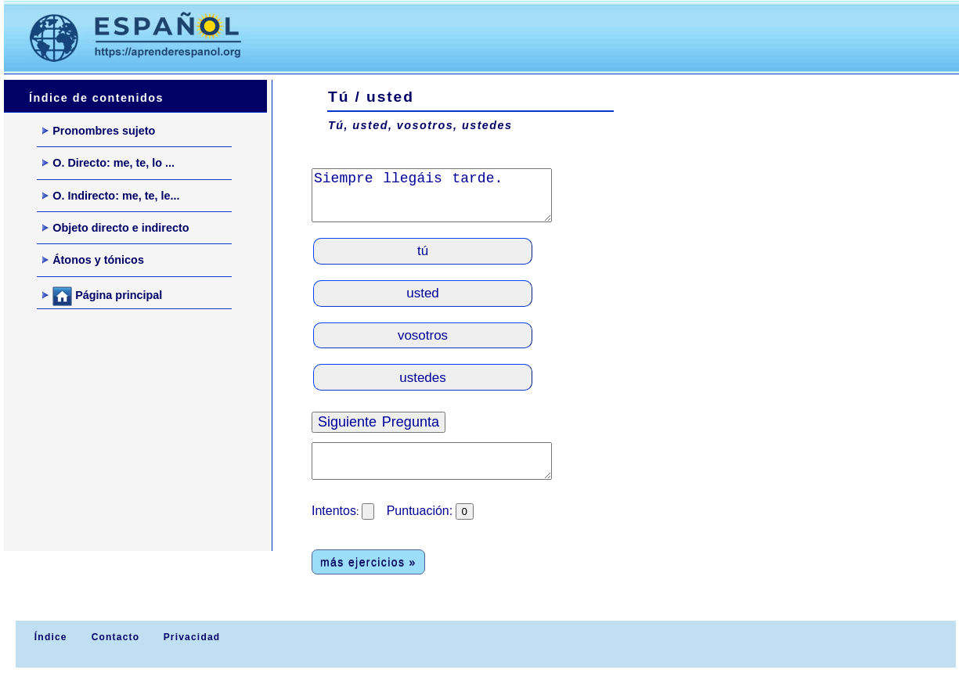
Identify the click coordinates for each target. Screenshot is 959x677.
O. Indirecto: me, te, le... (110, 195)
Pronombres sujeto (98, 130)
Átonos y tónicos (93, 260)
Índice (49, 637)
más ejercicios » (368, 562)
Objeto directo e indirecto (115, 227)
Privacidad (192, 637)
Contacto (116, 637)
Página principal (102, 296)
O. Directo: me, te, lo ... (108, 163)
